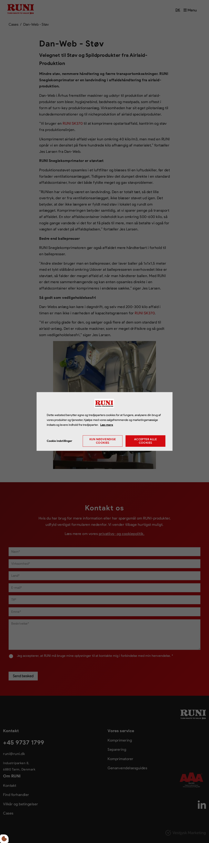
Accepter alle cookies (145, 441)
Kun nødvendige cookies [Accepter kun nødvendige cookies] (102, 441)
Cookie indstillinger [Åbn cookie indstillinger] (59, 441)
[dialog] (104, 421)
